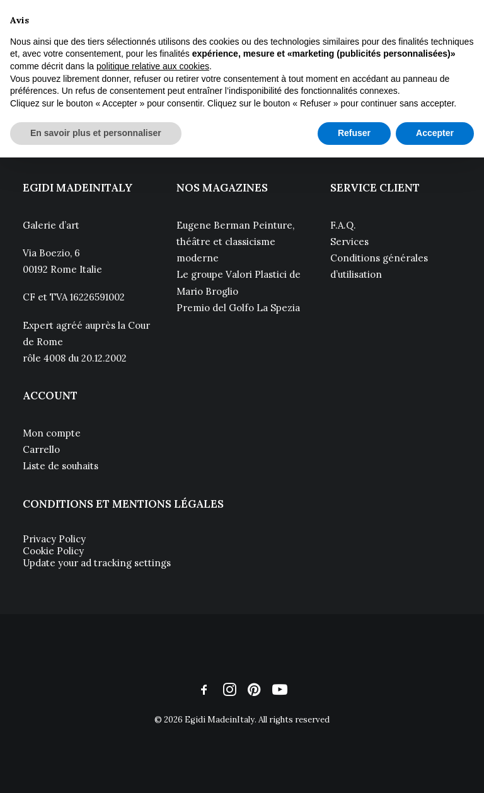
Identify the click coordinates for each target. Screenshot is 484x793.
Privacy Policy (54, 539)
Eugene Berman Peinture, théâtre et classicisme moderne (235, 242)
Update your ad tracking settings (97, 563)
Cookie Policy (53, 551)
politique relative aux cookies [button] (152, 66)
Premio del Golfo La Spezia (238, 308)
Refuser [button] (354, 133)
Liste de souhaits (60, 466)
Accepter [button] (435, 133)
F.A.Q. (343, 225)
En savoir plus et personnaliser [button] (95, 133)
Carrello (41, 449)
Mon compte (52, 433)
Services (349, 242)
